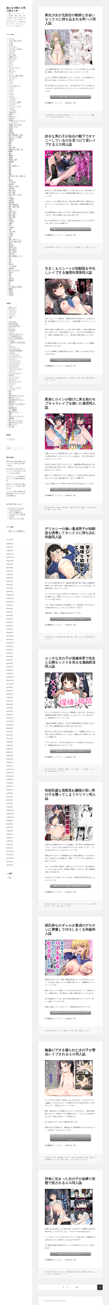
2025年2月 (9, 588)
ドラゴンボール (13, 367)
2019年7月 (9, 786)
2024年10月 (10, 602)
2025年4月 (9, 581)
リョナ (11, 82)
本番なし (11, 293)
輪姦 (10, 174)
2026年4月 (9, 544)
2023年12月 (10, 636)
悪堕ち (11, 141)
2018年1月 (9, 848)
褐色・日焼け (13, 252)
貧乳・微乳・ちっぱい (15, 194)
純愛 (10, 170)
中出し (11, 196)
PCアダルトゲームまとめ (16, 508)
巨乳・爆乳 (12, 192)
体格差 (11, 291)
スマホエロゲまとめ (15, 510)
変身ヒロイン (13, 116)
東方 (10, 391)
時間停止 (11, 201)
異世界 (11, 114)
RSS (10, 877)
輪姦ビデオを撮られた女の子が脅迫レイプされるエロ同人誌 (70, 1052)
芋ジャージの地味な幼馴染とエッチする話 (70, 619)
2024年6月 (9, 615)
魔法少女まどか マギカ (16, 422)
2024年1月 (9, 632)
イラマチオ (12, 51)
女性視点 (11, 278)
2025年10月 (10, 561)
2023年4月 (9, 663)
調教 (10, 143)
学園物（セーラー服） (15, 125)
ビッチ (11, 92)
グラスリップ (13, 359)
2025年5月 (9, 578)
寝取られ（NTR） (14, 186)
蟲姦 (10, 153)
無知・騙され (13, 250)
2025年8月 (9, 568)
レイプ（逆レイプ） (15, 86)
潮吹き (11, 244)
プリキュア (12, 371)
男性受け (11, 280)
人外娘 (11, 233)
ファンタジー (13, 98)
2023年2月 (9, 670)
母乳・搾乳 (12, 190)
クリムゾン (12, 316)
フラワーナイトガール (15, 369)
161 (76, 1287)
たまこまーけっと (14, 348)
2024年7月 (9, 612)
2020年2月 (9, 762)
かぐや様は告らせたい (15, 336)
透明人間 (11, 254)
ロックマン (12, 389)
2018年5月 (9, 834)
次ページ (100, 1287)
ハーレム (11, 90)
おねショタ (12, 59)
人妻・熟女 (12, 231)
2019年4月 (9, 797)
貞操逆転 (11, 268)
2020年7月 (9, 745)
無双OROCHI (13, 408)
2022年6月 (9, 697)
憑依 (10, 164)
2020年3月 (9, 759)
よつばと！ (12, 353)
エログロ (11, 53)
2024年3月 (9, 626)
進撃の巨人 (12, 402)
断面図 (11, 289)
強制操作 (11, 162)
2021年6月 (9, 732)
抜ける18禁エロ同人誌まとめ (15, 9)
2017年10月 (10, 858)
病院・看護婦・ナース (15, 256)
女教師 (11, 129)
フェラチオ (12, 100)
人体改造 (11, 227)
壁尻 (10, 225)
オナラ (11, 63)
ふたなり (11, 94)
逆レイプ (72, 247)
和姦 (10, 172)
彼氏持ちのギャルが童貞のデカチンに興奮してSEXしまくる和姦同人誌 (70, 929)
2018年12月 (10, 810)
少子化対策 (12, 182)
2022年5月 (9, 701)
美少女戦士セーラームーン (17, 400)
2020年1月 (9, 766)
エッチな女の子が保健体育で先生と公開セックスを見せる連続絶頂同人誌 (70, 662)
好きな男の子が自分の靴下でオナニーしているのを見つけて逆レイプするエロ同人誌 (15, 471)
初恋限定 (11, 418)
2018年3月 (9, 841)
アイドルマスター (14, 355)
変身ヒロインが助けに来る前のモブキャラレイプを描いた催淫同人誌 (15, 486)
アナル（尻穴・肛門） (15, 41)
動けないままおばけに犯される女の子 (70, 1254)
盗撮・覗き (12, 147)
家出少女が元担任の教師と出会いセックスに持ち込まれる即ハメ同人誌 (15, 464)
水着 (10, 260)
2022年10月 (10, 684)
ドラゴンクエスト (14, 365)
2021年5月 (9, 735)
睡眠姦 (11, 155)
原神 (10, 394)
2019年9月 (9, 779)
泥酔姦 (11, 157)
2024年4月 (9, 622)
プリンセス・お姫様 (15, 102)
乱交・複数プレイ (14, 166)
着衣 (10, 274)
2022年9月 (9, 687)
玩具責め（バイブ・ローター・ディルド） (17, 122)
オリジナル (12, 309)
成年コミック (13, 307)
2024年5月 (9, 619)
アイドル (11, 38)
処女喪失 (11, 184)
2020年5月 (9, 752)
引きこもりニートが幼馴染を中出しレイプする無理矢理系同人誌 (15, 479)
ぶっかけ (11, 96)
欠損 (10, 276)
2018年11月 (10, 814)
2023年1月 (9, 674)
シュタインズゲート (15, 363)
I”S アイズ (12, 328)
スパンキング (13, 77)
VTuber (11, 295)
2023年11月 (10, 639)
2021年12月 (10, 718)
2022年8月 (9, 691)
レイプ (11, 84)
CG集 (10, 318)
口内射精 (11, 198)
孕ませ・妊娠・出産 (15, 242)
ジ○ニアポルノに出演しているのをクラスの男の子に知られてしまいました (70, 1137)
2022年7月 (9, 694)
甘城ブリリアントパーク (16, 416)
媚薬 (10, 145)
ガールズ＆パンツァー (15, 357)
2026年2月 (9, 547)
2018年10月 (10, 817)
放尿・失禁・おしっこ (15, 239)
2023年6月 (9, 656)
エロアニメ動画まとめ (15, 512)
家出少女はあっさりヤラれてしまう (70, 97)
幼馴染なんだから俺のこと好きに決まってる (70, 360)
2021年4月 (9, 738)
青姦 (10, 209)
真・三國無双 (13, 410)
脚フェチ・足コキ (14, 270)
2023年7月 (9, 653)
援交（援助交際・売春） (16, 135)
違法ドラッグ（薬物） (15, 137)
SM (10, 285)
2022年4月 (9, 704)
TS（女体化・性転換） (15, 287)
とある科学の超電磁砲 (15, 350)
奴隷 (10, 229)
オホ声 (11, 45)
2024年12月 (10, 595)
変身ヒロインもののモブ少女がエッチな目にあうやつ (70, 489)
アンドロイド (13, 47)
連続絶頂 (11, 246)
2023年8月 (9, 650)
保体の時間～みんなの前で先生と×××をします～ (70, 751)
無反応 (11, 180)
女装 (10, 262)
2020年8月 (9, 742)
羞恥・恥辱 (12, 215)
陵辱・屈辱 (12, 213)
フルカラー (12, 314)
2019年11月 (10, 773)
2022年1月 (9, 715)
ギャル (11, 65)
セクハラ (11, 79)
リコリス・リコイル (15, 387)
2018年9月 (9, 820)
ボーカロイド (13, 379)
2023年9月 (9, 646)
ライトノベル (13, 312)
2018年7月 (9, 827)
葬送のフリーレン (14, 412)
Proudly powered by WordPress (55, 1301)
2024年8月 (9, 609)
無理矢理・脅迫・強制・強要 (80, 378)
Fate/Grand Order (14, 326)
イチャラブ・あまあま (15, 49)
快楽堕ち (11, 139)
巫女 (10, 258)
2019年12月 (10, 769)
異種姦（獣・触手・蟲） (16, 149)
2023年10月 (10, 643)
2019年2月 (9, 803)
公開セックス (13, 211)
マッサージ (12, 104)
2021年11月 (10, 721)
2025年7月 (9, 571)
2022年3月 (9, 708)
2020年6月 (9, 749)
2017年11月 (10, 855)
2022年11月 (10, 680)
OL (9, 283)
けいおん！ (12, 340)
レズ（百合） (13, 110)
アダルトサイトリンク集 (16, 518)
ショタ (11, 73)
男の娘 (11, 264)
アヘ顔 (11, 43)
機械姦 (11, 151)
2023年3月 (9, 667)
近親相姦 (11, 133)
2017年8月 (9, 865)
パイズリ (11, 88)
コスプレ (11, 69)
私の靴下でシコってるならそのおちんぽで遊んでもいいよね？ (70, 229)
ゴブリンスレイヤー (15, 361)
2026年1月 (9, 550)
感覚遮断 (11, 203)
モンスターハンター (15, 381)
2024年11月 (10, 598)
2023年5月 (9, 660)
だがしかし (12, 346)
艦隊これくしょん (14, 398)
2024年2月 (9, 629)
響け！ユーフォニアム (15, 420)
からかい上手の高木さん (16, 338)
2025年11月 (10, 557)
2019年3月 (9, 800)
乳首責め (11, 188)
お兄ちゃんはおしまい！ (16, 334)
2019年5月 (9, 793)
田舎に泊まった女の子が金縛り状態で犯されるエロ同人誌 (70, 1180)
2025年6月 (9, 574)
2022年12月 (10, 677)
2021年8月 (9, 728)
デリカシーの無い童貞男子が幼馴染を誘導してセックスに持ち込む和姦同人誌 (15, 494)
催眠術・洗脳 (13, 159)
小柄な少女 (12, 112)
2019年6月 (9, 790)
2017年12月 (10, 851)
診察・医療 (12, 217)
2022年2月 (9, 711)
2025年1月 (9, 591)
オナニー (11, 61)
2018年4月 (9, 838)
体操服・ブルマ (13, 127)
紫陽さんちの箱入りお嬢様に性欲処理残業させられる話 (70, 886)
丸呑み (11, 272)
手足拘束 (11, 221)
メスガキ (11, 108)
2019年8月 (9, 783)
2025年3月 (9, 585)
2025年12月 (10, 554)
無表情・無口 (13, 248)
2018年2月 (9, 844)
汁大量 (11, 235)
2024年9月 (9, 605)
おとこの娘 (12, 55)
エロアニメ (12, 439)
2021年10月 (10, 725)
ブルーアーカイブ (14, 377)
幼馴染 (11, 131)
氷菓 (10, 414)
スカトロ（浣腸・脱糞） (16, 75)
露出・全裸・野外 (14, 207)
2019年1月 (9, 807)
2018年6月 (9, 831)
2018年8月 (9, 824)
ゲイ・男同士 (13, 266)
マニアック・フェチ (15, 106)
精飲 (10, 237)
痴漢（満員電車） (14, 205)
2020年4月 (9, 756)
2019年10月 (10, 776)
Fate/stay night (13, 324)
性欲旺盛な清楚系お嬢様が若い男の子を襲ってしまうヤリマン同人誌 (70, 794)
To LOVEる (12, 330)
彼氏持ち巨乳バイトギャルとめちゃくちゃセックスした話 (70, 1013)
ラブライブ (12, 383)
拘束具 (11, 223)
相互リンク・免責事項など (17, 531)
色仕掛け (11, 118)
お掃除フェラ (13, 57)
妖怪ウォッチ (13, 424)
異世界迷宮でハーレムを (16, 396)
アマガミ (11, 332)
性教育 (11, 219)
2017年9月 (9, 862)
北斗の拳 (11, 426)
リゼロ (11, 385)
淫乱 (10, 168)
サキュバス (12, 71)
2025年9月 (9, 564)
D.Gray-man (12, 322)
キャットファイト (14, 67)
